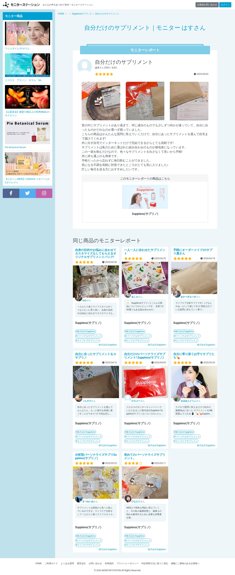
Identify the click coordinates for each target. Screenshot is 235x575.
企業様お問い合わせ (207, 4)
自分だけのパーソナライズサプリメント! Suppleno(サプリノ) (144, 355)
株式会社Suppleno (86, 331)
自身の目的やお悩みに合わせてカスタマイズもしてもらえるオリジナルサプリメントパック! (95, 253)
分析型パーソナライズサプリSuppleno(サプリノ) (96, 456)
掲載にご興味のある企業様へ (185, 563)
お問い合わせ (95, 563)
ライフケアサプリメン (88, 340)
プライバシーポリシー (128, 563)
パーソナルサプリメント (89, 336)
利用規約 (109, 563)
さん (86, 300)
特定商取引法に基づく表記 (155, 563)
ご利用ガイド (51, 563)
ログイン (225, 4)
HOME (38, 563)
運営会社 (81, 563)
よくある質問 (67, 563)
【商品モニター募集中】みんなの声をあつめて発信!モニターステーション (21, 4)
